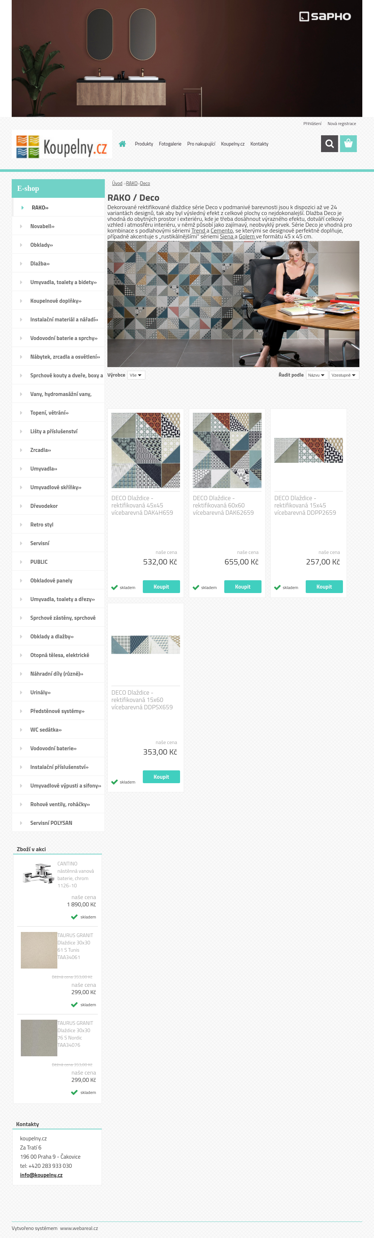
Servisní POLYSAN (51, 823)
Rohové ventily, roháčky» (60, 804)
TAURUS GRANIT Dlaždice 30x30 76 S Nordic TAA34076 (75, 1034)
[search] (329, 143)
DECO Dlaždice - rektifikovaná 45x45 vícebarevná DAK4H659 (142, 505)
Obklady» (41, 245)
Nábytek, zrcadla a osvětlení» (65, 356)
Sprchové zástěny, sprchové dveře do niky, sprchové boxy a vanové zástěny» (66, 620)
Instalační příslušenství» (59, 767)
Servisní (39, 543)
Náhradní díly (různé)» (56, 673)
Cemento (222, 230)
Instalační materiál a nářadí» (64, 319)
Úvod (117, 183)
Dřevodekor (44, 506)
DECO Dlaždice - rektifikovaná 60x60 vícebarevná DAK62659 (223, 505)
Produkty (144, 143)
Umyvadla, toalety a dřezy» (62, 599)
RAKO (131, 183)
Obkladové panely (51, 580)
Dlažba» (40, 263)
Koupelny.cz (233, 143)
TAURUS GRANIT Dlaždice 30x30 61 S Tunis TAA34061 (75, 946)
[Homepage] (121, 143)
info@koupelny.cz (41, 1175)
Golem (247, 236)
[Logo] (62, 144)
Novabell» (42, 226)
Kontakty (259, 143)
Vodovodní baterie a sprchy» (64, 338)
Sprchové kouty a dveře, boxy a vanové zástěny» (66, 377)
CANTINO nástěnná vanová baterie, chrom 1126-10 (75, 874)
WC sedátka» (46, 729)
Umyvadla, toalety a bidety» (63, 282)
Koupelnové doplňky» (55, 301)
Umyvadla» (43, 468)
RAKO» (40, 207)
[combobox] (317, 375)
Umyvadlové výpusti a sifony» (65, 785)
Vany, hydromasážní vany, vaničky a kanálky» (61, 396)
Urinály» (40, 692)
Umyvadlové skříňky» (55, 487)
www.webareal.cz (79, 1228)
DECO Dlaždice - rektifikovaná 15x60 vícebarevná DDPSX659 (142, 700)
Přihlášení (312, 123)
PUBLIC (38, 562)
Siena (227, 236)
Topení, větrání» (49, 412)
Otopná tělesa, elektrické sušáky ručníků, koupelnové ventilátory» (63, 657)
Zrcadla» (40, 450)
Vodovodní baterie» (53, 748)
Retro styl (41, 524)
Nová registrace (342, 123)
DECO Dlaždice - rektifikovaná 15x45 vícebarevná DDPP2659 (305, 505)
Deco (145, 183)
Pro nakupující (201, 143)
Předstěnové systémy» (57, 711)
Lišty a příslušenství (53, 431)
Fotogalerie (170, 143)
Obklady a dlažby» (52, 636)
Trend (198, 230)
